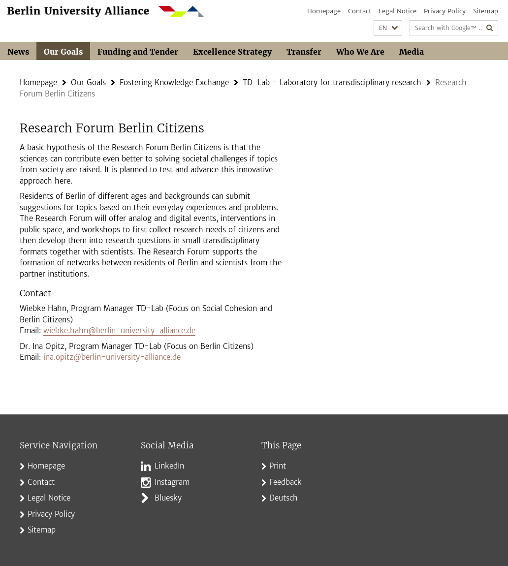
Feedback (285, 482)
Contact (359, 11)
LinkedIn (169, 466)
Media (411, 52)
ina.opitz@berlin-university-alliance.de (112, 357)
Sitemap (485, 11)
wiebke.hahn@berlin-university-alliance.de (119, 330)
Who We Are (360, 52)
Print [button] (277, 466)
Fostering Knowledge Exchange (174, 82)
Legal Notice (397, 11)
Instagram (172, 482)
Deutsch (283, 498)
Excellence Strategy (232, 52)
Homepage (324, 11)
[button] (388, 28)
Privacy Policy (445, 11)
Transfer (303, 52)
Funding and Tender (137, 52)
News (18, 52)
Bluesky (168, 498)
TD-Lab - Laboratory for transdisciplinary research (332, 82)
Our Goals (63, 52)
